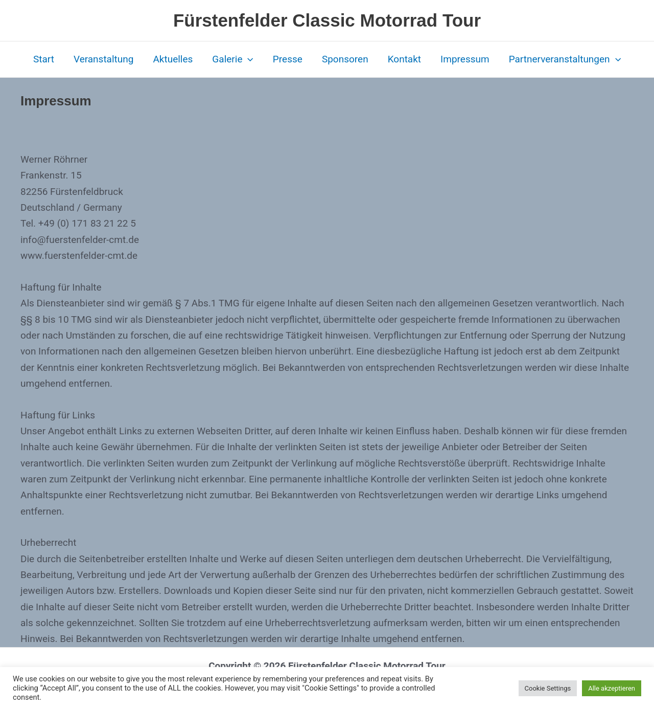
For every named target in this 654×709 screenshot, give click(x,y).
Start (43, 59)
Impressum (464, 59)
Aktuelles (173, 59)
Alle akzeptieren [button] (611, 688)
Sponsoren (345, 59)
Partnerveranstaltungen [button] (565, 59)
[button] (247, 59)
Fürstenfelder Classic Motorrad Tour (327, 20)
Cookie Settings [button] (548, 688)
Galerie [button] (232, 59)
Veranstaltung (104, 59)
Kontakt (404, 59)
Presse (287, 59)
